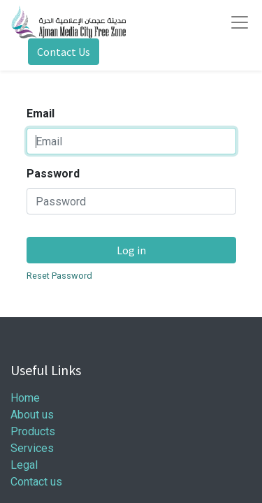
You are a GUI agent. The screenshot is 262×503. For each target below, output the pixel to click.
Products (32, 431)
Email (40, 113)
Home (25, 397)
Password (53, 173)
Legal (24, 465)
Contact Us (63, 52)
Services (32, 448)
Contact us (36, 481)
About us (32, 414)
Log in (131, 250)
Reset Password (59, 275)
